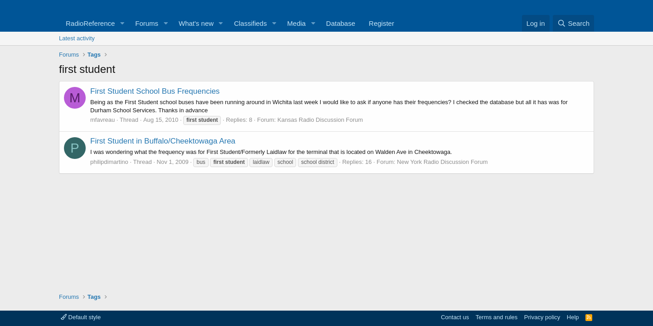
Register (381, 23)
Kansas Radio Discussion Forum (320, 119)
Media (296, 23)
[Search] (573, 23)
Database (340, 23)
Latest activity (77, 38)
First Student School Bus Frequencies (154, 91)
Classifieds (250, 23)
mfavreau (102, 119)
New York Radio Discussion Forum (442, 161)
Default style (81, 317)
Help (573, 317)
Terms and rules (496, 317)
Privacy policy (542, 317)
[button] (122, 23)
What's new (196, 23)
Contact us (455, 317)
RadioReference (90, 23)
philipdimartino (109, 161)
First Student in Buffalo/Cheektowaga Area (162, 141)
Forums (146, 23)
